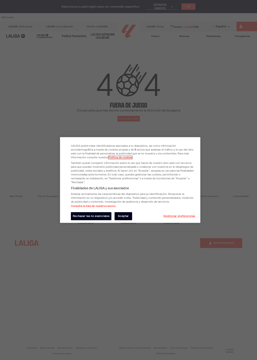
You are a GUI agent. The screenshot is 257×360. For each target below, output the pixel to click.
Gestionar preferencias (179, 216)
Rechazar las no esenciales (91, 216)
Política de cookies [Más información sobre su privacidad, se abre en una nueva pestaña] (120, 157)
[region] (130, 180)
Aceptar (123, 216)
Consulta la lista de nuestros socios (93, 206)
